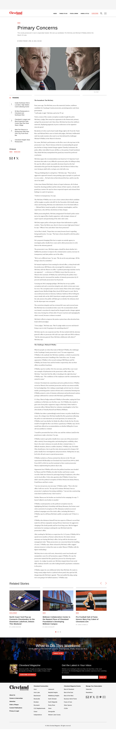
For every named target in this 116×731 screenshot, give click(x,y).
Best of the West (68, 697)
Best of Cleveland (69, 691)
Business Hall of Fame (70, 700)
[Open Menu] (105, 13)
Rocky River (51, 707)
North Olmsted (52, 700)
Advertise (12, 703)
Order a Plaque (14, 706)
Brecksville (37, 700)
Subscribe (94, 13)
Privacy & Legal (14, 713)
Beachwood (37, 697)
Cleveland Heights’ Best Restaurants (22, 141)
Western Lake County (54, 716)
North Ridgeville (52, 704)
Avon (35, 691)
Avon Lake (37, 694)
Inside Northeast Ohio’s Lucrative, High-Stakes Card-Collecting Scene (22, 105)
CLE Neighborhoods (39, 710)
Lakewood (51, 691)
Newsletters (89, 694)
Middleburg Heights (53, 697)
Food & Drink (74, 13)
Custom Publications (16, 709)
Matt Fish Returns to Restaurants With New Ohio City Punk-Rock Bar (22, 133)
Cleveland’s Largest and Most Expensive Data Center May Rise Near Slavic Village (22, 123)
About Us (12, 697)
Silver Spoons (68, 707)
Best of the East (68, 694)
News (54, 13)
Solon (49, 710)
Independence (38, 716)
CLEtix (66, 710)
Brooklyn (36, 704)
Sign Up (102, 679)
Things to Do (63, 13)
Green (35, 713)
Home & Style (84, 13)
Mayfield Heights (53, 694)
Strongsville (51, 713)
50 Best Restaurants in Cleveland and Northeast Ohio (22, 114)
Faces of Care (68, 704)
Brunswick (37, 707)
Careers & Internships (16, 700)
